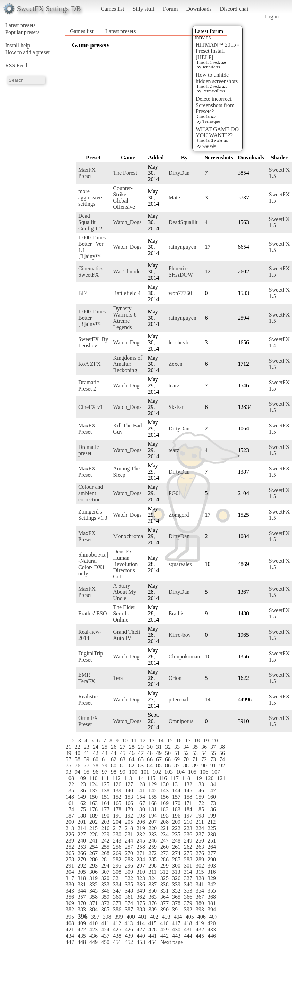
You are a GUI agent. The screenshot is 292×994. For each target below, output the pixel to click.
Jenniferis (211, 66)
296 (129, 866)
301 (188, 866)
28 (132, 747)
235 (176, 834)
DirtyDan (179, 173)
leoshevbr (179, 342)
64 (132, 759)
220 (152, 828)
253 (82, 847)
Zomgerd (179, 515)
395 (70, 917)
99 (122, 772)
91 (213, 766)
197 (188, 816)
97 (104, 772)
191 (117, 816)
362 (141, 897)
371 (93, 903)
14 (160, 741)
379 (188, 903)
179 (129, 809)
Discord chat (234, 9)
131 (176, 784)
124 (93, 784)
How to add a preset (27, 52)
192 (129, 816)
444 (188, 936)
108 (70, 778)
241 (93, 841)
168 (152, 803)
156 (164, 797)
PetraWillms (213, 90)
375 (141, 903)
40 (77, 753)
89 (195, 766)
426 (129, 930)
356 (70, 897)
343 (70, 891)
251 (212, 841)
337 (152, 884)
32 (168, 747)
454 (152, 942)
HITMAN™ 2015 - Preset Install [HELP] (217, 51)
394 (212, 909)
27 (122, 747)
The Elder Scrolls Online (124, 613)
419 (199, 923)
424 (105, 930)
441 (152, 936)
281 (105, 859)
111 (105, 778)
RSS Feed (16, 65)
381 (212, 903)
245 (141, 841)
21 (68, 747)
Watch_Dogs (127, 222)
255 (105, 847)
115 (151, 778)
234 (164, 834)
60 (95, 759)
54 (204, 753)
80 (113, 766)
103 (168, 772)
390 (164, 909)
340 (188, 884)
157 (176, 797)
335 (129, 884)
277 (212, 853)
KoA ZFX (89, 364)
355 (212, 891)
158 (188, 797)
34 (186, 747)
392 (188, 909)
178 (117, 809)
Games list (112, 9)
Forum (170, 9)
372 (105, 903)
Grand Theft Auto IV (126, 635)
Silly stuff (144, 9)
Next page (171, 942)
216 (105, 828)
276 (200, 853)
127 (129, 784)
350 (152, 891)
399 (119, 917)
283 (129, 859)
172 (200, 803)
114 (140, 778)
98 (113, 772)
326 (176, 878)
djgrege (209, 145)
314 (188, 872)
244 (129, 841)
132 (188, 784)
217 (117, 828)
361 (129, 897)
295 (117, 866)
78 (95, 766)
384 (93, 909)
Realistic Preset (88, 699)
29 (141, 747)
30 (150, 747)
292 (82, 866)
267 (93, 853)
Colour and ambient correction (90, 493)
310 (141, 872)
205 (129, 822)
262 (188, 847)
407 (213, 917)
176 (93, 809)
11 (133, 741)
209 (176, 822)
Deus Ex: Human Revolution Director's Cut (125, 564)
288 (188, 859)
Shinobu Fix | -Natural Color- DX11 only (93, 564)
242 (105, 841)
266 (82, 853)
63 (122, 759)
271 (141, 853)
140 (129, 791)
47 (141, 753)
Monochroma (128, 536)
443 (176, 936)
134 (212, 784)
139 (117, 791)
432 (200, 930)
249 (188, 841)
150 (93, 797)
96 (95, 772)
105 (192, 772)
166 (129, 803)
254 (93, 847)
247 (164, 841)
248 (176, 841)
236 (188, 834)
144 (176, 791)
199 (212, 816)
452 (129, 942)
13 (151, 741)
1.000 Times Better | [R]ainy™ (92, 318)
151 (105, 797)
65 (141, 759)
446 (212, 936)
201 (82, 822)
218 (129, 828)
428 (152, 930)
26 (113, 747)
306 (93, 872)
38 (222, 747)
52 (186, 753)
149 (82, 797)
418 (188, 923)
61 (104, 759)
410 (93, 923)
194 (152, 816)
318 (82, 878)
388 (141, 909)
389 (152, 909)
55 (213, 753)
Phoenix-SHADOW (181, 271)
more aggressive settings (90, 197)
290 (212, 859)
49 (159, 753)
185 (200, 809)
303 (212, 866)
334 (117, 884)
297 (141, 866)
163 (93, 803)
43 (104, 753)
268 (105, 853)
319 (93, 878)
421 (70, 930)
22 (77, 747)
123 (82, 784)
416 (164, 923)
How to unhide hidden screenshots (217, 78)
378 (176, 903)
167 (141, 803)
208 (164, 822)
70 (186, 759)
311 (152, 872)
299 (164, 866)
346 (105, 891)
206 (141, 822)
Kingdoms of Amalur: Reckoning (127, 364)
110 (93, 778)
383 (82, 909)
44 (113, 753)
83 (141, 766)
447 (70, 942)
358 (93, 897)
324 (152, 878)
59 (86, 759)
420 (211, 923)
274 (176, 853)
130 (164, 784)
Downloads (198, 9)
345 (93, 891)
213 (70, 828)
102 (157, 772)
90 (204, 766)
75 (68, 766)
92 (222, 766)
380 (200, 903)
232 (141, 834)
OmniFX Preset (88, 721)
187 (70, 816)
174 (70, 809)
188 (82, 816)
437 (105, 936)
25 (104, 747)
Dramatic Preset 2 (88, 385)
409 (82, 923)
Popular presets (22, 32)
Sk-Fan (177, 407)
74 (222, 759)
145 (188, 791)
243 (117, 841)
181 (152, 809)
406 (201, 917)
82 (132, 766)
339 (176, 884)
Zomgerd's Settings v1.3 (92, 515)
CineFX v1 (90, 407)
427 (141, 930)
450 (105, 942)
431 (188, 930)
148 (70, 797)
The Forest (125, 173)
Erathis (176, 613)
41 (86, 753)
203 (105, 822)
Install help (17, 45)
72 (204, 759)
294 (105, 866)
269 (117, 853)
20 (215, 741)
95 (86, 772)
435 (82, 936)
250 (200, 841)
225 (212, 828)
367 (200, 897)
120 (209, 778)
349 (141, 891)
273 (164, 853)
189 (93, 816)
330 (70, 884)
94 (77, 772)
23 (86, 747)
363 (152, 897)
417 (176, 923)
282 (117, 859)
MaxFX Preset (87, 173)
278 (70, 859)
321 (117, 878)
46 (132, 753)
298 (152, 866)
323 (141, 878)
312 (164, 872)
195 (164, 816)
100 (133, 772)
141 (141, 791)
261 (176, 847)
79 (104, 766)
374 (129, 903)
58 (77, 759)
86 (168, 766)
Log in (271, 16)
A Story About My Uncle (124, 592)
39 (68, 753)
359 (105, 897)
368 (212, 897)
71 (195, 759)
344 (82, 891)
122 (70, 784)
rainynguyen (182, 247)
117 (174, 778)
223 (188, 828)
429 (164, 930)
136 (82, 791)
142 (152, 791)
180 (141, 809)
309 (129, 872)
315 (199, 872)
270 (129, 853)
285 (152, 859)
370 (82, 903)
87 (177, 766)
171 (188, 803)
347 (117, 891)
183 (176, 809)
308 (117, 872)
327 (188, 878)
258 (141, 847)
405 (190, 917)
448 (82, 942)
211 (200, 822)
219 (141, 828)
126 (117, 784)
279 (82, 859)
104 (180, 772)
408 (70, 923)
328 (200, 878)
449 (93, 942)
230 (117, 834)
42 (95, 753)
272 (152, 853)
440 (141, 936)
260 (164, 847)
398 (107, 917)
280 (93, 859)
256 (117, 847)
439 (129, 936)
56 (222, 753)
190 (105, 816)
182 (164, 809)
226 (70, 834)
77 (86, 766)
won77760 (180, 293)
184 (188, 809)
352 (176, 891)
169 (164, 803)
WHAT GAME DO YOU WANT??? (217, 132)
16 (178, 741)
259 (152, 847)
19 (206, 741)
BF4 (83, 293)
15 (169, 741)
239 (70, 841)
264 (212, 847)
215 (93, 828)
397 (95, 917)
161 (70, 803)
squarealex (180, 564)
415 (152, 923)
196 (176, 816)
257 (129, 847)
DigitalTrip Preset (90, 656)
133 (200, 784)
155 (152, 797)
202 (93, 822)
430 (176, 930)
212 (211, 822)
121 (221, 778)
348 (129, 891)
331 (82, 884)
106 (204, 772)
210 (188, 822)
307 (105, 872)
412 (117, 923)
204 (117, 822)
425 (117, 930)
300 (176, 866)
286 (164, 859)
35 (195, 747)
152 (117, 797)
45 (122, 753)
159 (200, 797)
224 (200, 828)
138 (105, 791)
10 (125, 741)
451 (117, 942)
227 (82, 834)
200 (70, 822)
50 (168, 753)
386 (117, 909)
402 (154, 917)
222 (176, 828)
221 (164, 828)
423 (93, 930)
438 (117, 936)
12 (142, 741)
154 (141, 797)
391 (176, 909)
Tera (118, 678)
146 (200, 791)
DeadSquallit (183, 222)
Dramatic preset (88, 450)
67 (159, 759)
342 (212, 884)
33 (177, 747)
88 (186, 766)
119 (198, 778)
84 (150, 766)
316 (211, 872)
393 (200, 909)
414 (140, 923)
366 (188, 897)
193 (141, 816)
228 (93, 834)
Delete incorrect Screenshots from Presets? (215, 105)
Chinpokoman (184, 656)
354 (200, 891)
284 (141, 859)
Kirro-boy (180, 635)
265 (70, 853)
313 (176, 872)
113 (128, 778)
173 (212, 803)
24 (95, 747)
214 (82, 828)
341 (200, 884)
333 (105, 884)
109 (82, 778)
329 (212, 878)
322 (129, 878)
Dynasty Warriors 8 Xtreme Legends (125, 317)
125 (105, 784)
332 (93, 884)
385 (105, 909)
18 (197, 741)
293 (93, 866)
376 (152, 903)
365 (176, 897)
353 (188, 891)
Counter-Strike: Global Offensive (124, 197)
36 (204, 747)
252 (70, 847)
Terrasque (211, 121)
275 (188, 853)
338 (164, 884)
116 (163, 778)
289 (200, 859)
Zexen (175, 364)
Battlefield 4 (127, 293)
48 (150, 753)
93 (68, 772)
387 (129, 909)
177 (105, 809)
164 (105, 803)
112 (116, 778)
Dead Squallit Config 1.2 (90, 222)
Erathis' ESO (92, 613)
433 (212, 930)
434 (70, 936)
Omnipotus (181, 721)
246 (152, 841)
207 (152, 822)
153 (129, 797)
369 (70, 903)
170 (176, 803)
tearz (174, 385)
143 (164, 791)
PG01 (175, 493)
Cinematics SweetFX (90, 271)
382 (70, 909)
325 (164, 878)
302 (200, 866)
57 (68, 759)
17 (187, 741)
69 (177, 759)
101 (145, 772)
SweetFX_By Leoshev (93, 342)
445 (200, 936)
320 (105, 878)
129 (152, 784)
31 (159, 747)
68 (168, 759)
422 (82, 930)
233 (152, 834)
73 (213, 759)
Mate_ (176, 197)
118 (186, 778)
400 (131, 917)
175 (82, 809)
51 (177, 753)
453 (141, 942)
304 (70, 872)
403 (166, 917)
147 (212, 791)
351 (164, 891)
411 (105, 923)
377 (164, 903)
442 (164, 936)
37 (213, 747)
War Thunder (127, 271)
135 (70, 791)
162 (82, 803)
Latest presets (20, 25)
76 (77, 766)
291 (70, 866)
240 (82, 841)
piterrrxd (178, 700)
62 (113, 759)
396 (83, 916)
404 (178, 917)
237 (200, 834)
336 (141, 884)
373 (117, 903)
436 (93, 936)
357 (82, 897)
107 (216, 772)
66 (150, 759)
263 (200, 847)
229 (105, 834)
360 (117, 897)
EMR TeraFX (86, 678)
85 (159, 766)
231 (129, 834)
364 (164, 897)
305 (82, 872)
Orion (175, 678)
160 (212, 797)
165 (117, 803)
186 (212, 809)
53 (195, 753)
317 (70, 878)
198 (200, 816)
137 (93, 791)
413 (128, 923)
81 (122, 766)
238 (212, 834)
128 (141, 784)
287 (176, 859)
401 (142, 917)
